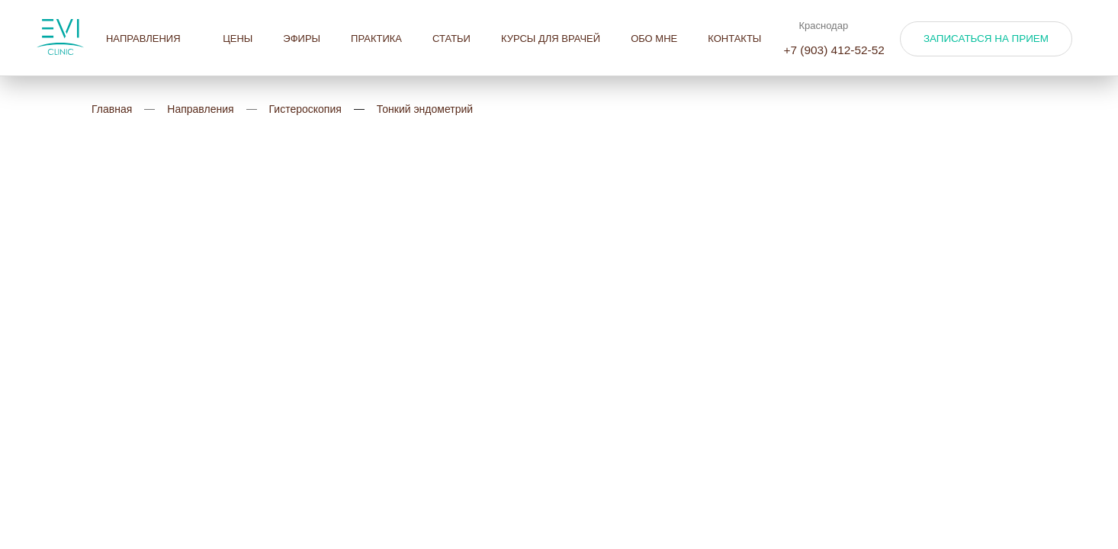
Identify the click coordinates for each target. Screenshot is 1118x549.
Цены (237, 38)
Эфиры (301, 38)
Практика (376, 38)
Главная (112, 109)
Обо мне (654, 38)
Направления (149, 38)
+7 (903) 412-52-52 (833, 49)
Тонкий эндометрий (425, 109)
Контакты (734, 38)
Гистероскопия (305, 109)
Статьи (451, 38)
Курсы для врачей (550, 38)
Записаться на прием (986, 38)
